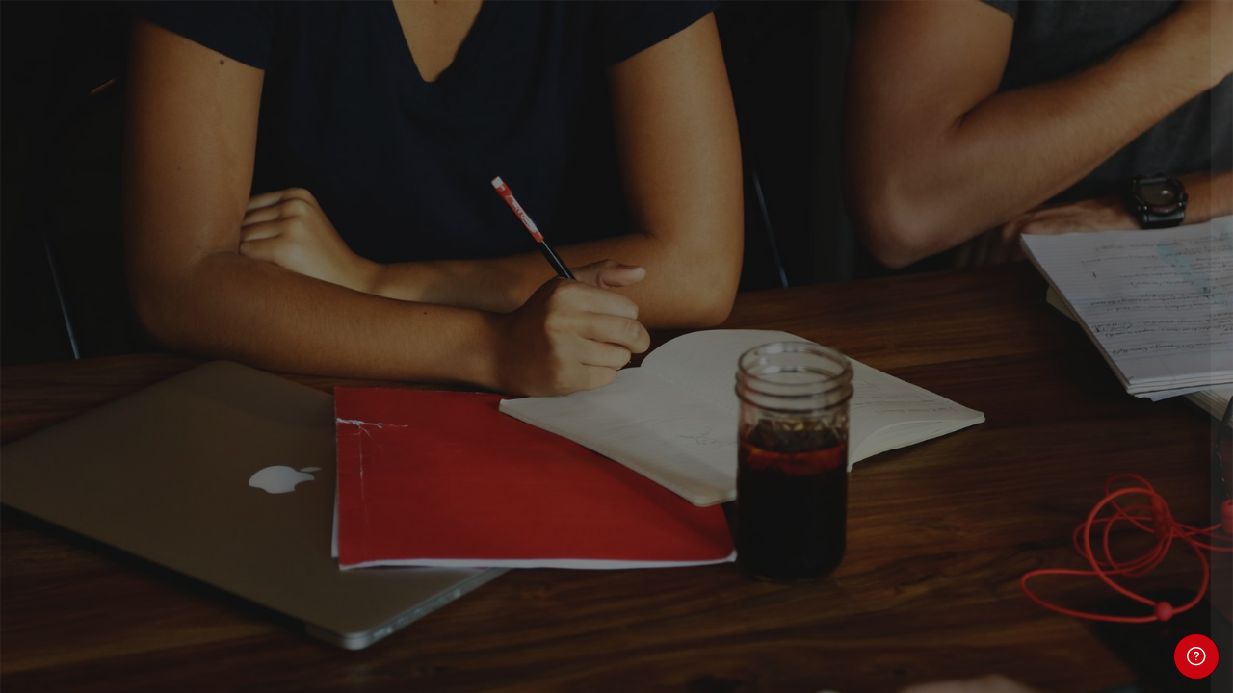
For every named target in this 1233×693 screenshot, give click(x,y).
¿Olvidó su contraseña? (1134, 500)
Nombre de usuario (922, 309)
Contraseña (897, 406)
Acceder (1030, 555)
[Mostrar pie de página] (1196, 656)
